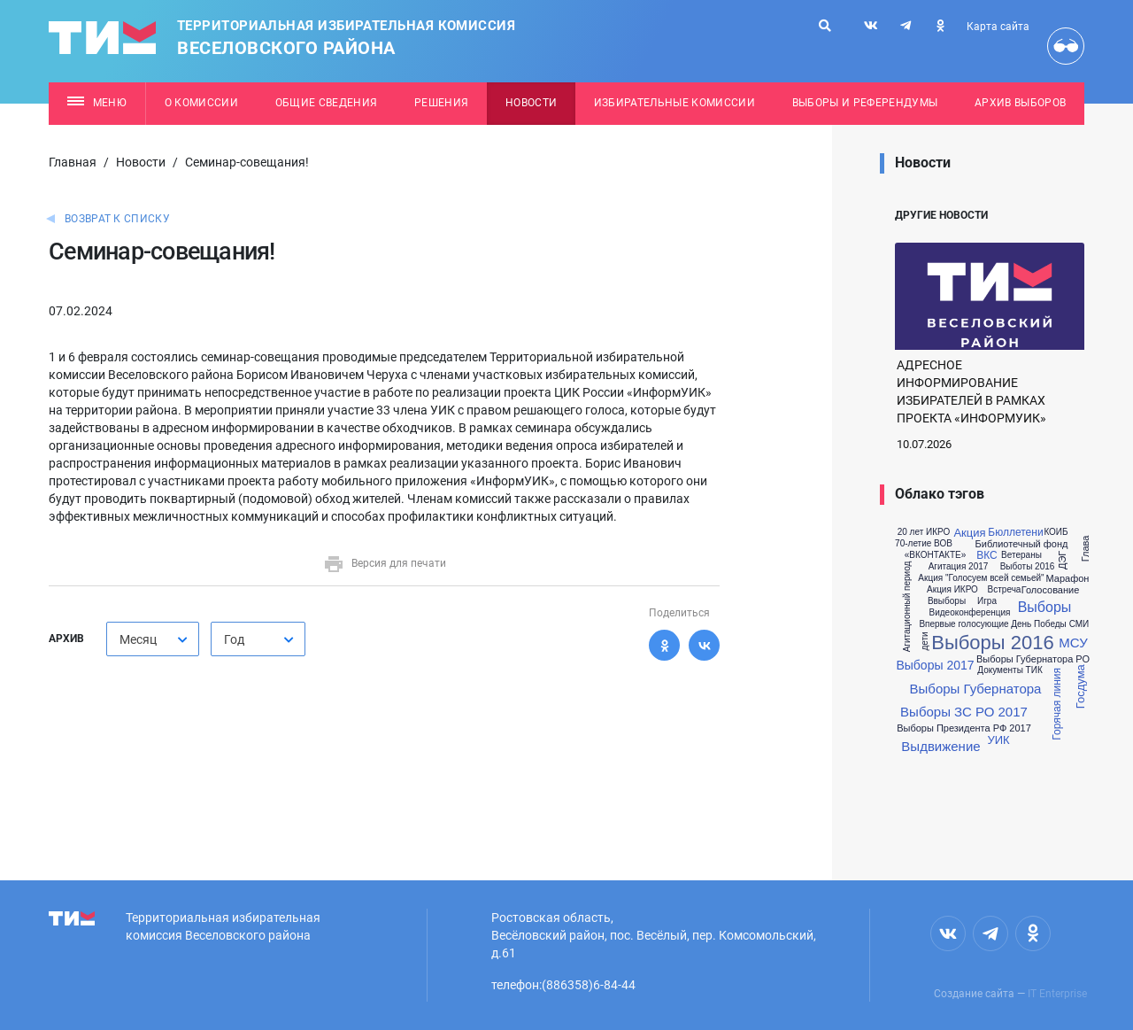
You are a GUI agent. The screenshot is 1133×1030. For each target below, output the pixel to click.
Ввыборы (947, 601)
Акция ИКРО (952, 589)
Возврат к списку (117, 219)
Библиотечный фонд (1021, 544)
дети (924, 640)
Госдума (1080, 687)
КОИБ (1055, 532)
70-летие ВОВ (923, 543)
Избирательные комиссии (674, 103)
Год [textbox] (234, 639)
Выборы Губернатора (976, 688)
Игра (987, 601)
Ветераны (1021, 555)
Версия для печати (384, 563)
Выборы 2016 (992, 643)
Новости (531, 103)
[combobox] (152, 639)
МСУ (1073, 642)
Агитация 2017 (959, 566)
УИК (998, 740)
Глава (1086, 549)
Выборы (1045, 607)
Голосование (1050, 590)
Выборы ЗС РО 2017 (964, 711)
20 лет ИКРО (924, 532)
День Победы (1039, 624)
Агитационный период (907, 606)
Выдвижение (940, 746)
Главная (72, 162)
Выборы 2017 (935, 665)
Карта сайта (998, 26)
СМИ (1079, 624)
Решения (441, 103)
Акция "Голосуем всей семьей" (981, 578)
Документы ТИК (1009, 670)
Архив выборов (1020, 103)
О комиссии (201, 103)
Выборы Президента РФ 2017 (964, 728)
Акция (969, 532)
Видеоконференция (970, 612)
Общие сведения (326, 103)
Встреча (1004, 589)
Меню (97, 103)
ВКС (987, 555)
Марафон (1068, 579)
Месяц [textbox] (138, 639)
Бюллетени (1015, 532)
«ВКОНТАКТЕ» (936, 555)
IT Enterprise (1057, 993)
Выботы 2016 (1027, 566)
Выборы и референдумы (865, 103)
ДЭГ (1062, 560)
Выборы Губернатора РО (1033, 659)
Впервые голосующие (963, 624)
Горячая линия (1057, 704)
